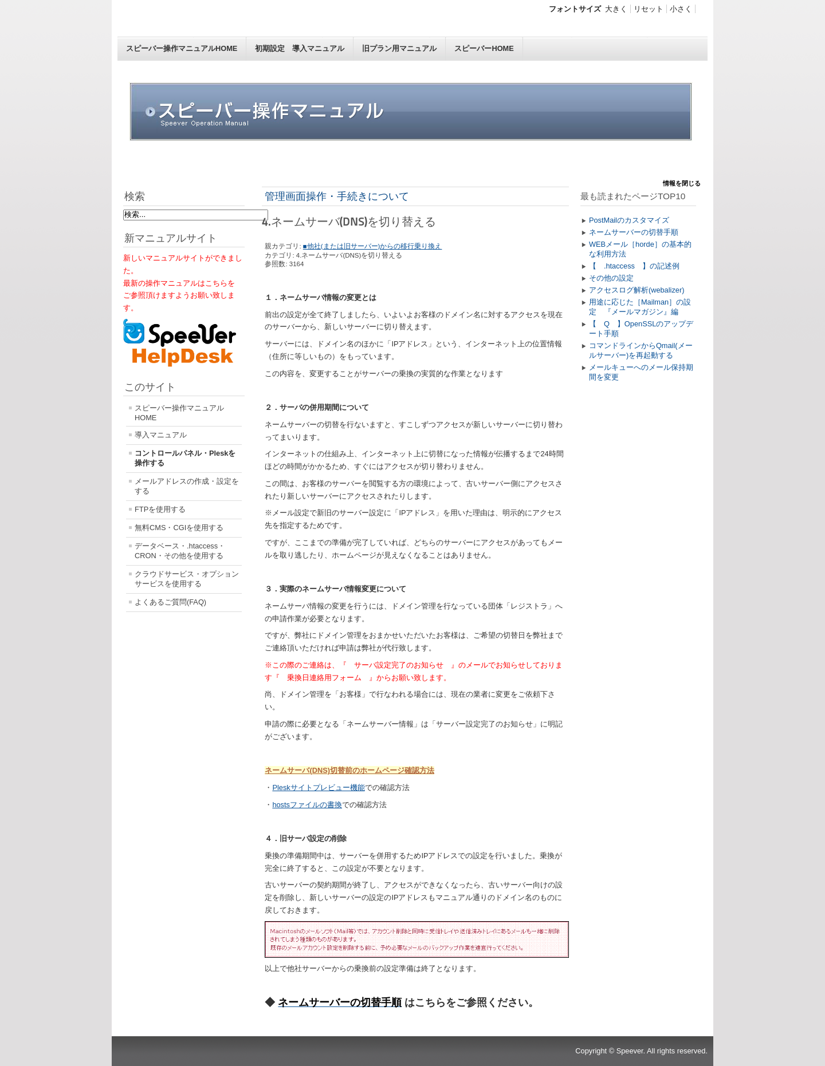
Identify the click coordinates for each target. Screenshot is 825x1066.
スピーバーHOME (483, 48)
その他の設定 (611, 278)
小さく (681, 9)
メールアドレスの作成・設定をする (187, 486)
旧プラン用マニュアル (399, 48)
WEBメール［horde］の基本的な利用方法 (640, 249)
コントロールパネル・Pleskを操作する (185, 458)
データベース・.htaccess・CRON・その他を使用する (180, 551)
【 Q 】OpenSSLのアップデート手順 (641, 328)
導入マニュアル (161, 435)
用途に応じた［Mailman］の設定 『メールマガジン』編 (640, 307)
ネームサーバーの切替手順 (633, 232)
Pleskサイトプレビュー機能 (318, 787)
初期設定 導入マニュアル (299, 48)
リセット (648, 9)
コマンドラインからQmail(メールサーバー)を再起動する (641, 350)
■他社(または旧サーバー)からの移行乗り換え (372, 246)
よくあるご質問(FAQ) (170, 602)
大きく (616, 9)
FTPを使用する (160, 509)
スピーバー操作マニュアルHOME (181, 48)
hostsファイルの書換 (307, 804)
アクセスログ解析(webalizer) (637, 290)
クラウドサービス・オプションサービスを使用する (187, 579)
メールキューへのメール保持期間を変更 (641, 372)
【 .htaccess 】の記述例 (634, 266)
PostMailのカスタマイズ (629, 220)
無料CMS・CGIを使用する (179, 527)
